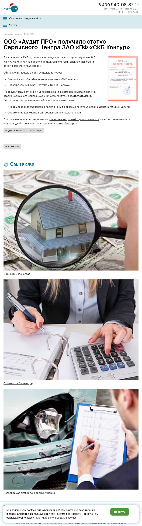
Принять (119, 511)
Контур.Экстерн (29, 66)
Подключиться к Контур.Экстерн (23, 130)
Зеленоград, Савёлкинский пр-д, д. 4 (121, 9)
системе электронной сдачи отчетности (74, 119)
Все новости (12, 146)
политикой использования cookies (55, 517)
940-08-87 (115, 4)
